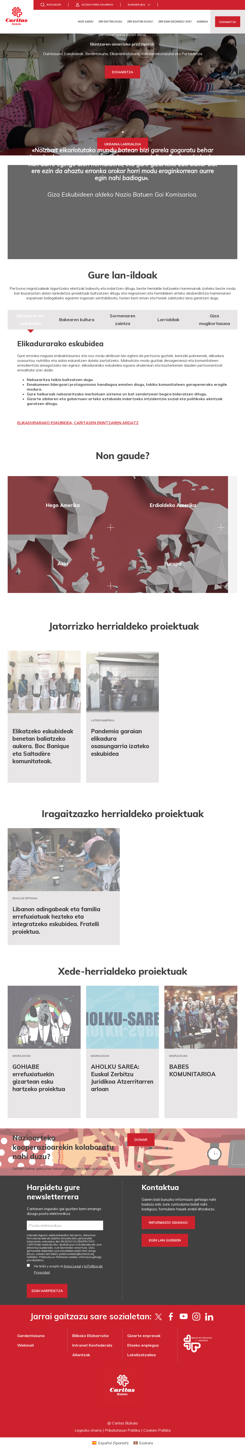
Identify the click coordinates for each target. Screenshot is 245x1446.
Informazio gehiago (168, 1213)
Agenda (202, 21)
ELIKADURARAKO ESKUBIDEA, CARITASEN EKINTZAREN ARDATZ (78, 422)
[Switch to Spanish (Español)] (110, 1433)
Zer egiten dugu (110, 21)
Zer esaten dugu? (140, 21)
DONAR (140, 1130)
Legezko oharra (88, 1420)
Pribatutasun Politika (122, 1420)
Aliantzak (81, 1345)
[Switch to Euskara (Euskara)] (143, 1433)
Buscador (54, 4)
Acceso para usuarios (97, 4)
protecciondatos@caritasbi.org (76, 1244)
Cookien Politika (157, 1420)
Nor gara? (86, 21)
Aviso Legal (72, 1257)
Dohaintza (227, 22)
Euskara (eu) (136, 4)
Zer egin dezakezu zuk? (175, 21)
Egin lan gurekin (165, 1231)
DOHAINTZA (122, 72)
